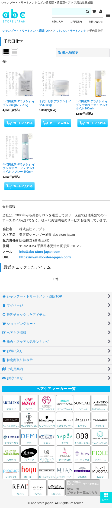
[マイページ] (101, 11)
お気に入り (57, 21)
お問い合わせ (96, 21)
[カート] (93, 11)
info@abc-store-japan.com (39, 252)
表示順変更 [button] (68, 52)
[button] (106, 497)
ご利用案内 (76, 21)
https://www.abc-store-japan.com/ (45, 257)
